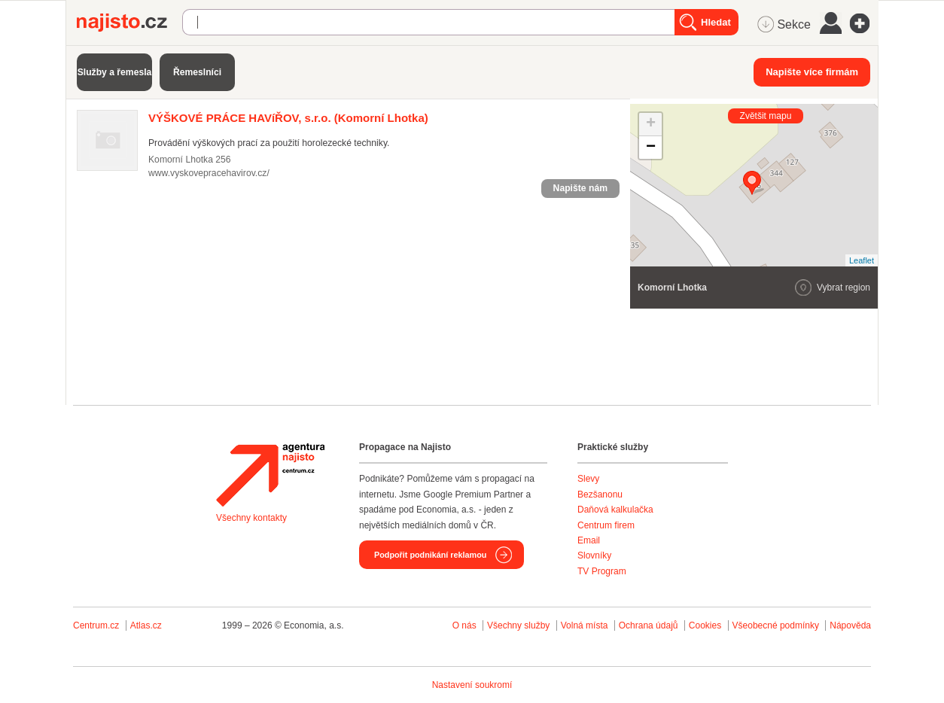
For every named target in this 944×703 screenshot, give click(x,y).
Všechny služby (520, 625)
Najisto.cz (129, 22)
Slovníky (594, 555)
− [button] (651, 147)
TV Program (601, 571)
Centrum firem (606, 525)
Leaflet (861, 260)
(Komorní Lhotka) (288, 117)
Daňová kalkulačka (615, 509)
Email (588, 540)
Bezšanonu (600, 494)
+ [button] (651, 124)
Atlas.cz (146, 625)
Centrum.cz (96, 625)
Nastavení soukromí (472, 685)
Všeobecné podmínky (775, 625)
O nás (464, 625)
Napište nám (580, 188)
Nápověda (850, 625)
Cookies (705, 625)
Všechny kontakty (251, 518)
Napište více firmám (812, 72)
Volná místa (584, 625)
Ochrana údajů (648, 625)
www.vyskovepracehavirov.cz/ (208, 173)
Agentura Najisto (270, 475)
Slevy (588, 478)
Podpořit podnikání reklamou (430, 554)
